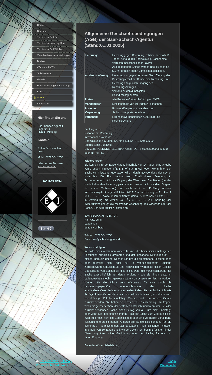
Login (172, 361)
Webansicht (168, 365)
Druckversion (47, 361)
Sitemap (66, 361)
